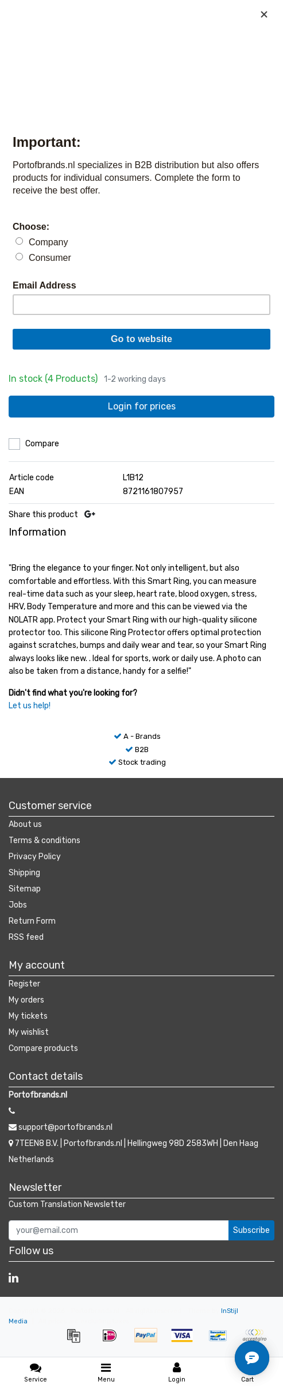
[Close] (264, 14)
